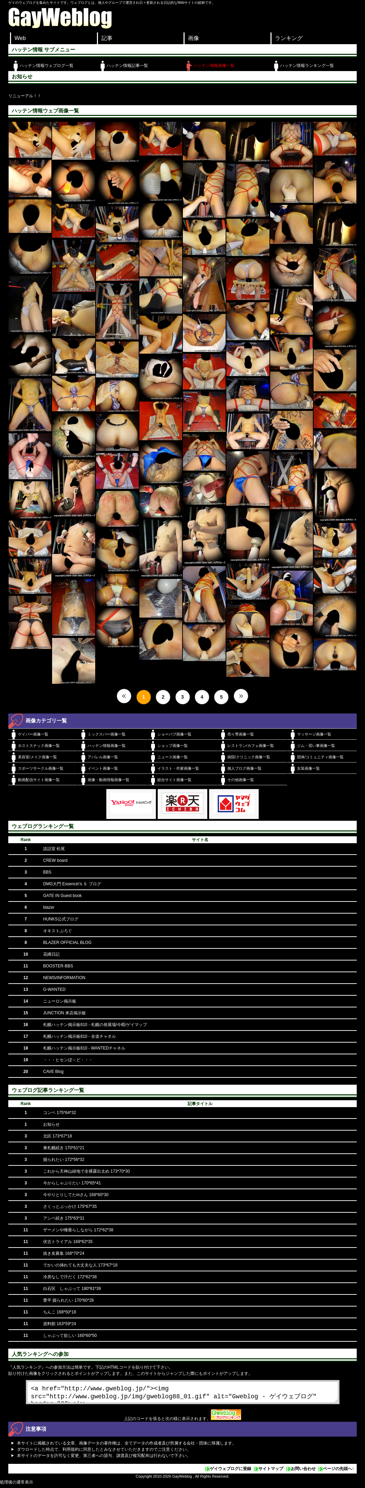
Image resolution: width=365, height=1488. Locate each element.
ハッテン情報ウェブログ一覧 (46, 65)
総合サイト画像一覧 (174, 780)
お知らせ (51, 1124)
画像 (193, 38)
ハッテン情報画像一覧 (214, 65)
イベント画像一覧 (103, 768)
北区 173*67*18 (57, 1136)
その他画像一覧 (240, 780)
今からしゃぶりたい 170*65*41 (72, 1183)
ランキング (289, 38)
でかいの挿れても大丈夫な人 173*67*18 (80, 1265)
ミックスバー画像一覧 (107, 734)
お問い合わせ (303, 1471)
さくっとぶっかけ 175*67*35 (70, 1206)
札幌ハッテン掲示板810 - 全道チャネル (79, 1036)
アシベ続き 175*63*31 (63, 1218)
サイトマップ (270, 1471)
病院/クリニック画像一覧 (248, 757)
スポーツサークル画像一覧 (40, 768)
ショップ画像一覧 (172, 745)
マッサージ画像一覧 (314, 734)
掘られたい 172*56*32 (63, 1159)
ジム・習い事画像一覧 (316, 745)
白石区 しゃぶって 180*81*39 (72, 1288)
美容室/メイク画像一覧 (37, 757)
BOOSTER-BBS (58, 966)
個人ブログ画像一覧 (244, 768)
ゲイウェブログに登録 (230, 1471)
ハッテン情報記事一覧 (127, 65)
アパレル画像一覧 (103, 757)
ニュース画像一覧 (172, 757)
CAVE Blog (53, 1071)
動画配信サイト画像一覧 (39, 780)
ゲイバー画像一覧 (33, 734)
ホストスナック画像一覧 (39, 745)
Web (20, 38)
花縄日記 (51, 954)
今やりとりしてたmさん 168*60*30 (75, 1194)
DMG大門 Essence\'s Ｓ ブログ (72, 883)
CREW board (55, 860)
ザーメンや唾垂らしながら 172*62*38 (78, 1230)
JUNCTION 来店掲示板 (64, 1013)
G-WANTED (54, 989)
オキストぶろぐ (57, 930)
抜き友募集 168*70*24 (63, 1253)
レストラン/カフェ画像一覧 (250, 745)
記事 (106, 38)
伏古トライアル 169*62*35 (67, 1241)
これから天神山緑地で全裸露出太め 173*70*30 (86, 1171)
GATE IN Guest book (62, 895)
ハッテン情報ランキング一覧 (307, 65)
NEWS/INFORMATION (64, 977)
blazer (49, 907)
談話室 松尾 (54, 848)
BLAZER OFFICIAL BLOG (67, 942)
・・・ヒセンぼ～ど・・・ (68, 1059)
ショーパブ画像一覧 (174, 734)
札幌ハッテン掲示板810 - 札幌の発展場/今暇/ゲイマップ (95, 1024)
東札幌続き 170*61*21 (63, 1147)
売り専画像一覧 (240, 734)
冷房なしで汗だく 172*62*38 (70, 1276)
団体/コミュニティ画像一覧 (320, 757)
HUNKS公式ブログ (60, 919)
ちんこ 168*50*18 (59, 1312)
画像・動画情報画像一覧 (108, 780)
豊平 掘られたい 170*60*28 (68, 1300)
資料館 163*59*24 (59, 1323)
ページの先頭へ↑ (338, 1471)
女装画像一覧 (308, 768)
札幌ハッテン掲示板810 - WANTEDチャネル (84, 1048)
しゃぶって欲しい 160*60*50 (70, 1335)
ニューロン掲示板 (59, 1001)
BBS (47, 872)
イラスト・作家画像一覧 (178, 768)
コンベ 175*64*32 (59, 1112)
